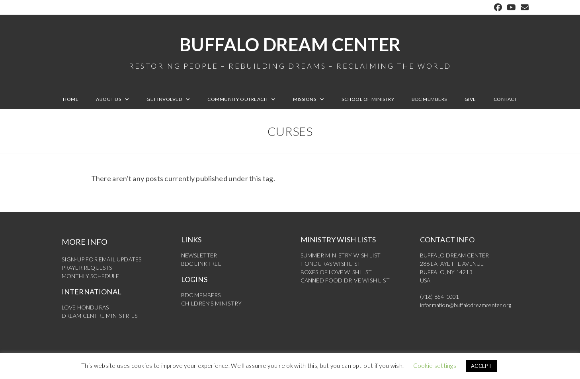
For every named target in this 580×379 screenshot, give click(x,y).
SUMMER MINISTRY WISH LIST (341, 255)
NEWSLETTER (199, 255)
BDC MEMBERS (201, 295)
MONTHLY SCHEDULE (90, 276)
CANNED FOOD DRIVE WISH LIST (345, 280)
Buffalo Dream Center (290, 52)
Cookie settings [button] (435, 365)
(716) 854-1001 (439, 296)
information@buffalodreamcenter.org (466, 305)
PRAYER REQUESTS (87, 267)
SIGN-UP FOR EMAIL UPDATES (102, 259)
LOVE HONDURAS (85, 307)
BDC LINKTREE (201, 263)
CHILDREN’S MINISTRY (211, 303)
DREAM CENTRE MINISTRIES (100, 315)
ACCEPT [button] (481, 366)
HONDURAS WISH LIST (331, 263)
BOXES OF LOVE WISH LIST (336, 272)
